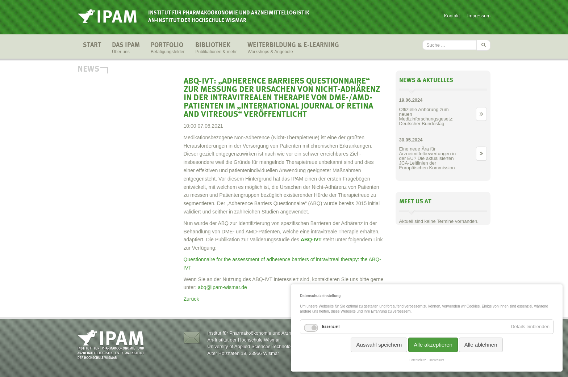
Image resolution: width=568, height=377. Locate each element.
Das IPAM (126, 48)
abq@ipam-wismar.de (222, 287)
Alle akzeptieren (433, 345)
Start (92, 48)
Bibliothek (216, 48)
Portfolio (167, 48)
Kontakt (452, 15)
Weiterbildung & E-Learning (293, 48)
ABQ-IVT (311, 239)
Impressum (478, 15)
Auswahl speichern (379, 345)
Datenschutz (417, 360)
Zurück (191, 299)
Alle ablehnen (480, 345)
